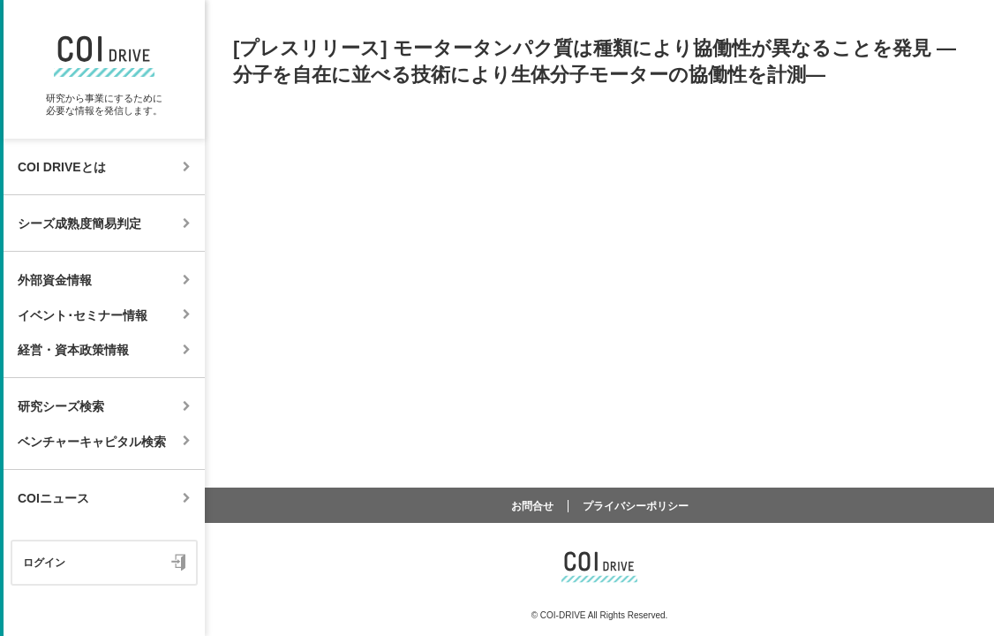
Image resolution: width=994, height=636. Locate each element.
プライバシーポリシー (636, 506)
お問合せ (532, 506)
